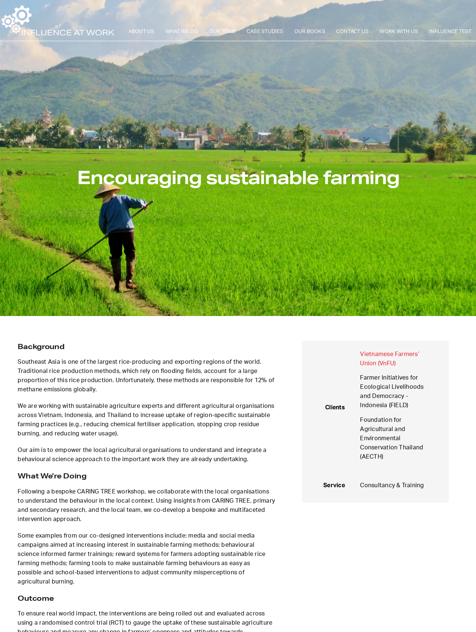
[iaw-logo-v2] (57, 7)
